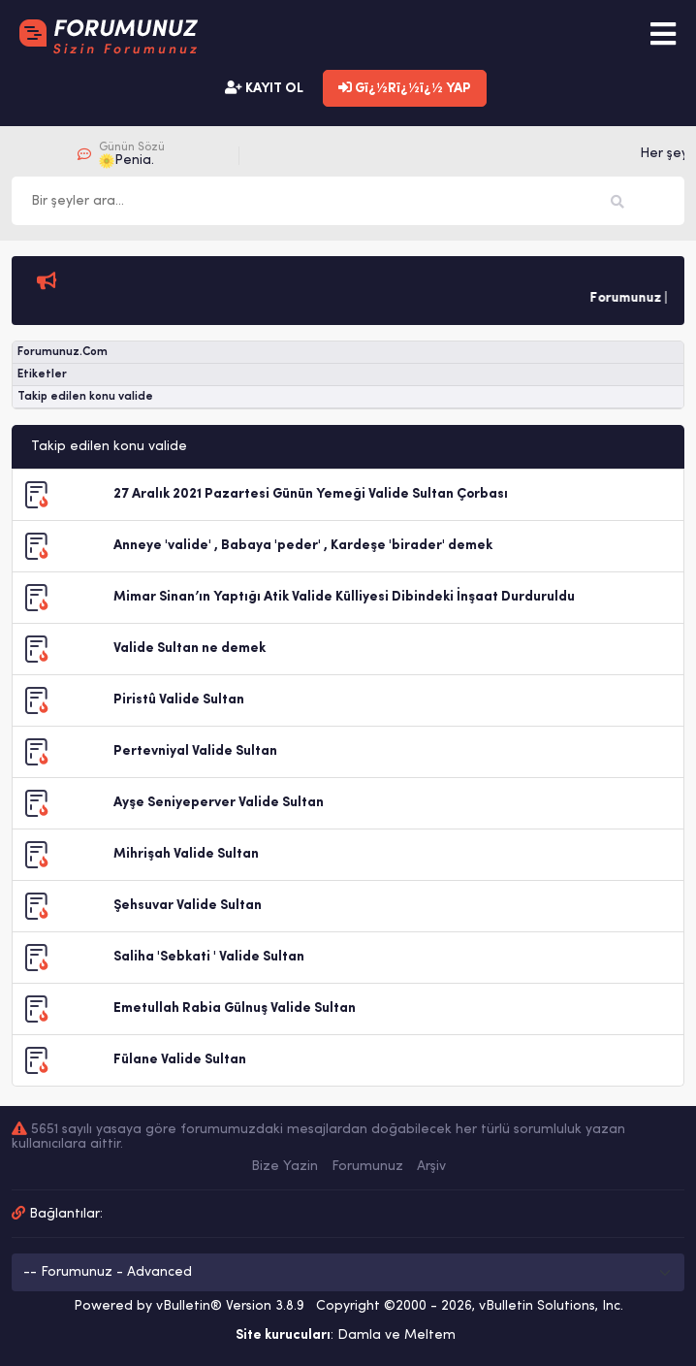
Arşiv (431, 1166)
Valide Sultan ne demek (189, 648)
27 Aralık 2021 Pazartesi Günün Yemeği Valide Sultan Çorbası (310, 494)
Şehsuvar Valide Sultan (187, 905)
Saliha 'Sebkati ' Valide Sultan (208, 957)
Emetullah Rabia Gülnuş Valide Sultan (234, 1008)
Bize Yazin (284, 1166)
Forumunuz (367, 1166)
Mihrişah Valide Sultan (186, 854)
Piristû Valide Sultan (178, 700)
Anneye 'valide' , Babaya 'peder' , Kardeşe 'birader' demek (302, 545)
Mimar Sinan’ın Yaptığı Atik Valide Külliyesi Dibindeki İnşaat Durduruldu (344, 597)
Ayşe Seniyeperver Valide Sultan (218, 803)
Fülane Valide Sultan (179, 1060)
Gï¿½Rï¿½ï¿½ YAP (404, 88)
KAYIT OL (264, 88)
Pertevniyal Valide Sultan (195, 751)
